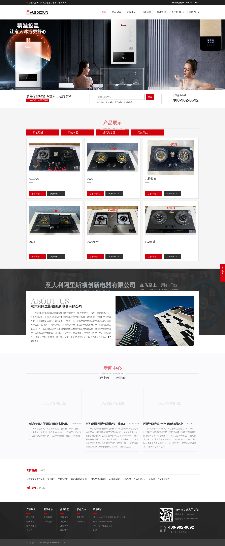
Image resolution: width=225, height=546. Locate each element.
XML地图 (65, 542)
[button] (111, 87)
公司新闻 (104, 377)
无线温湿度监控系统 (35, 479)
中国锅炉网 (63, 479)
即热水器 (118, 102)
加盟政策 (64, 521)
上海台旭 (127, 479)
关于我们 (176, 12)
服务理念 (81, 517)
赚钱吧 (152, 479)
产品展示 (116, 12)
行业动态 (121, 377)
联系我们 (191, 12)
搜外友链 (51, 479)
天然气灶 (30, 530)
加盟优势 (64, 526)
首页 (104, 12)
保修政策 (81, 521)
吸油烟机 (109, 102)
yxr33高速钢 (114, 479)
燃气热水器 (128, 102)
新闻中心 (131, 12)
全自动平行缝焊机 (98, 479)
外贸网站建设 (164, 479)
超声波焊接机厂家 (79, 479)
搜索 (150, 97)
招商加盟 (146, 12)
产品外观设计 (140, 479)
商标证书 (64, 530)
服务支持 (161, 12)
